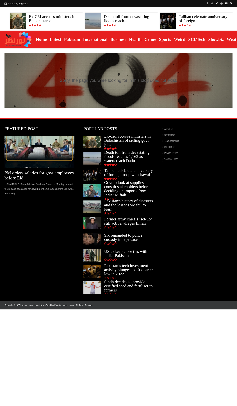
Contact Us (169, 135)
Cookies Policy (171, 159)
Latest (55, 39)
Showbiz (216, 39)
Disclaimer (169, 147)
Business (118, 39)
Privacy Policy (171, 153)
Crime (150, 39)
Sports (165, 39)
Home (41, 39)
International (95, 39)
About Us (168, 129)
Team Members (171, 141)
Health (135, 39)
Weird (179, 39)
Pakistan (72, 39)
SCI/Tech (196, 39)
